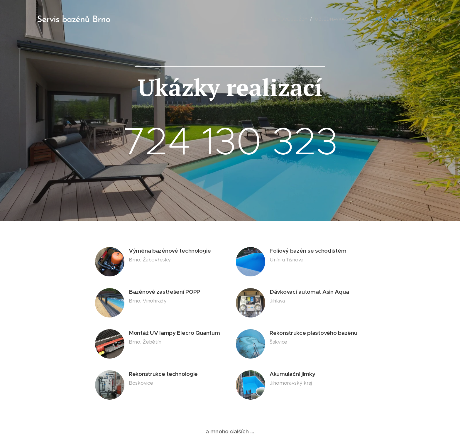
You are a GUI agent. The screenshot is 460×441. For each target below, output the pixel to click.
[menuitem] (289, 19)
